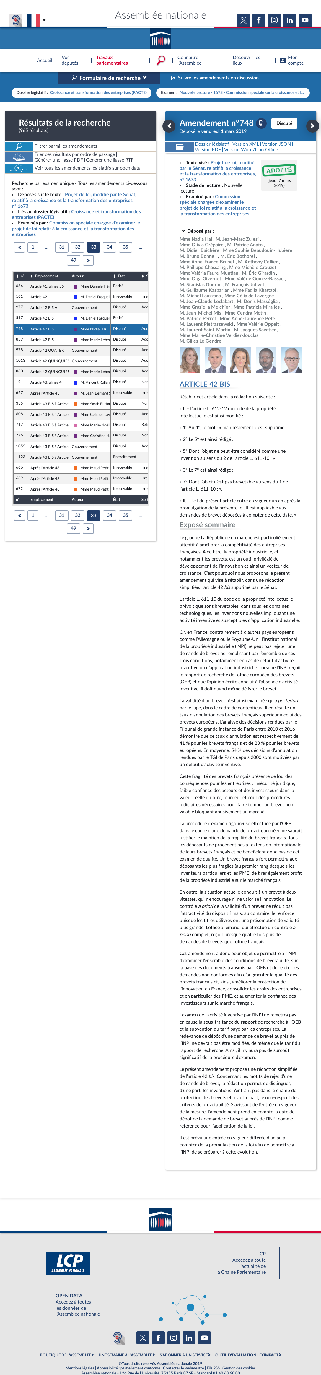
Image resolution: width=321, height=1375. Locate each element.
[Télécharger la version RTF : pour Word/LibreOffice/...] (251, 137)
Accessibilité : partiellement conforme (128, 1356)
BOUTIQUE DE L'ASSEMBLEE (65, 1342)
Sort (149, 263)
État (121, 263)
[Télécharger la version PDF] (261, 110)
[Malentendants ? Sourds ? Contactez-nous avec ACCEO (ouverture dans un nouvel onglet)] (117, 1325)
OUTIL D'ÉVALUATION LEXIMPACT (246, 1342)
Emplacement (46, 263)
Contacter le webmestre (183, 1356)
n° (22, 263)
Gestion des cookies (239, 1356)
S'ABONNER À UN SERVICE (184, 1342)
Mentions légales (80, 1356)
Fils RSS (213, 1356)
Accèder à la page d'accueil (160, 36)
